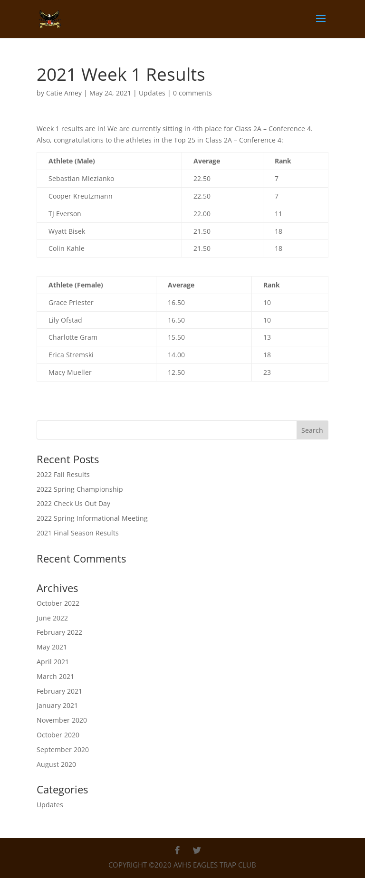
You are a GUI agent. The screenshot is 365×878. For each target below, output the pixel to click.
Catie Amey (64, 92)
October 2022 (58, 603)
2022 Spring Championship (80, 489)
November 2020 (62, 720)
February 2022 (59, 632)
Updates (152, 92)
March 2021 (55, 676)
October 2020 (58, 734)
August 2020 (56, 764)
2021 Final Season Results (78, 532)
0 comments (192, 92)
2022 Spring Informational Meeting (92, 518)
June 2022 (52, 617)
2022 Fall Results (63, 474)
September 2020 (63, 749)
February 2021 (59, 691)
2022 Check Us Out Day (73, 503)
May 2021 (52, 646)
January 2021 (57, 705)
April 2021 (53, 661)
